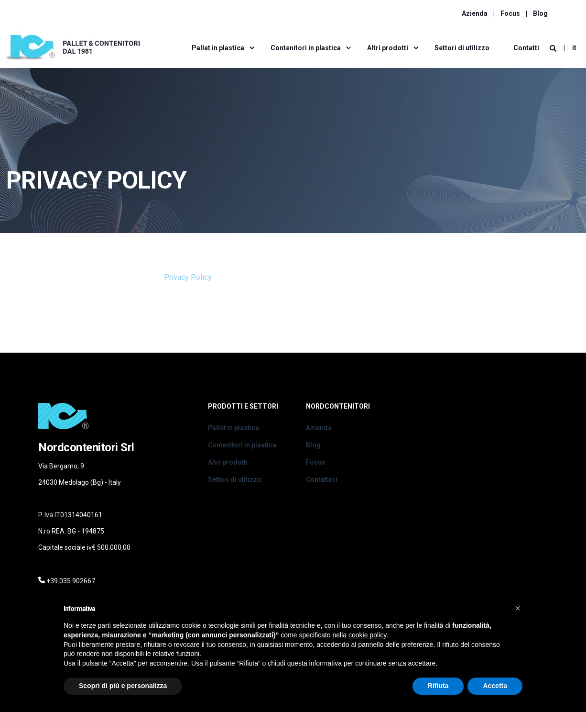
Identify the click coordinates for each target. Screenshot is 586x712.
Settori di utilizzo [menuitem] (461, 48)
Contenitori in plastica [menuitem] (306, 48)
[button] (517, 608)
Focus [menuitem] (510, 13)
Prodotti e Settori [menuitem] (243, 406)
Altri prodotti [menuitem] (387, 48)
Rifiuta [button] (438, 686)
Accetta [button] (495, 686)
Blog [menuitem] (540, 13)
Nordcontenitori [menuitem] (338, 406)
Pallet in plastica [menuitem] (218, 48)
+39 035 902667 (70, 581)
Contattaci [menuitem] (321, 479)
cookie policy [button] (367, 635)
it (574, 48)
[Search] (554, 48)
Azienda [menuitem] (475, 13)
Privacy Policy (188, 277)
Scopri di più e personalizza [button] (123, 686)
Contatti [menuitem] (526, 48)
